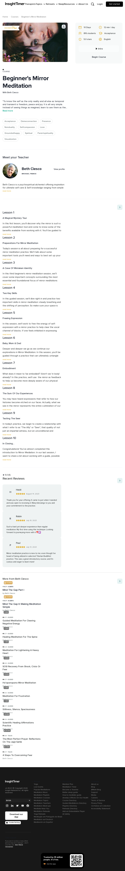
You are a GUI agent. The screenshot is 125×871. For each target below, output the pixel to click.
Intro (99, 48)
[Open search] (92, 4)
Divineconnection (29, 121)
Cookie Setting (13, 822)
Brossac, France (29, 174)
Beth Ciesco (12, 92)
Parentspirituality (45, 133)
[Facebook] (28, 806)
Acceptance (10, 121)
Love (42, 127)
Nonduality (10, 127)
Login (100, 4)
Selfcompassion (27, 127)
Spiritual (28, 133)
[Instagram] (7, 806)
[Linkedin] (12, 806)
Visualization (10, 139)
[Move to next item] (119, 207)
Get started (114, 4)
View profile (59, 169)
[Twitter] (17, 806)
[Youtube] (23, 806)
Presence (46, 121)
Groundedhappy (12, 133)
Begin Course (99, 57)
